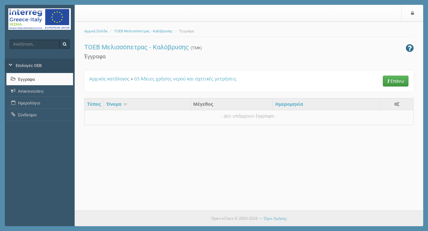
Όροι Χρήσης (275, 218)
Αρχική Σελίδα (95, 31)
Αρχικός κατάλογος (109, 79)
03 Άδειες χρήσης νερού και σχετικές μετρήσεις (185, 79)
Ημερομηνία (289, 104)
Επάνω (395, 81)
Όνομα (117, 104)
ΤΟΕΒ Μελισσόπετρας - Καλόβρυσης (143, 31)
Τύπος (94, 104)
